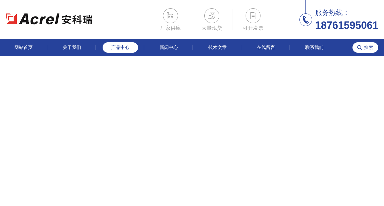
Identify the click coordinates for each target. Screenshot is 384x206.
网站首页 (23, 47)
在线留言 (266, 47)
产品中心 (120, 47)
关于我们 (72, 47)
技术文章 (217, 47)
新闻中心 (169, 47)
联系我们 (314, 47)
